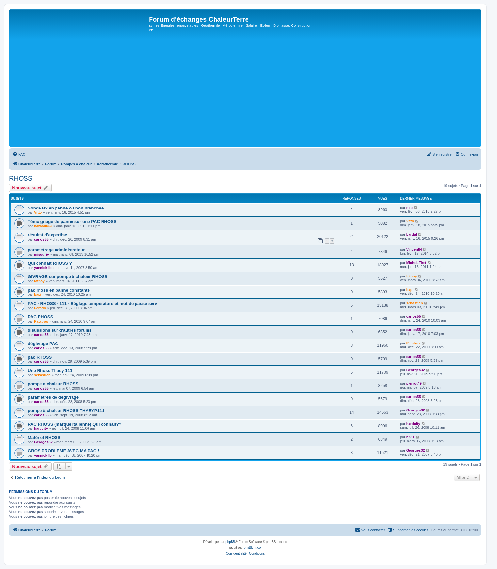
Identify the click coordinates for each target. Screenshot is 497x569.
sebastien (414, 303)
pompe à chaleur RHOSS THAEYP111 (66, 410)
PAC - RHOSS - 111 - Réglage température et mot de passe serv (92, 303)
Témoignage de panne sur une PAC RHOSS (72, 221)
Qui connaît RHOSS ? (50, 263)
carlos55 (41, 239)
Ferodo (40, 308)
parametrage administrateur (56, 249)
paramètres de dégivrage (53, 397)
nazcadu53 (43, 226)
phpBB (230, 542)
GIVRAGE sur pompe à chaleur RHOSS (67, 276)
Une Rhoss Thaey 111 (50, 370)
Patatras (41, 321)
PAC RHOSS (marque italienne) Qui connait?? (74, 424)
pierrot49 (414, 383)
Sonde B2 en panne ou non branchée (66, 208)
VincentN (414, 249)
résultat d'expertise (47, 234)
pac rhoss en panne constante (59, 290)
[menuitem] (18, 154)
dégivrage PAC (43, 343)
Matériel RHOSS (44, 437)
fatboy (39, 281)
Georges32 (415, 370)
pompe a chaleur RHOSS (53, 383)
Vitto (38, 212)
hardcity (41, 428)
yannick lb (43, 268)
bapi (37, 294)
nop (409, 207)
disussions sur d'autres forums (60, 330)
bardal (411, 234)
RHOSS (20, 178)
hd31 (410, 437)
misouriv (41, 254)
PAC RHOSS (40, 316)
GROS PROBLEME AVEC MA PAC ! (63, 450)
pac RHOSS (40, 357)
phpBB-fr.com (254, 547)
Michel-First (416, 263)
